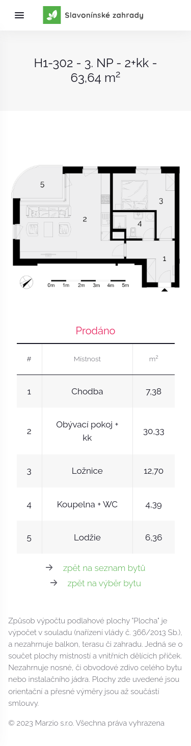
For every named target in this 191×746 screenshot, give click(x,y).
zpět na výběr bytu (104, 583)
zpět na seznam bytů (104, 568)
